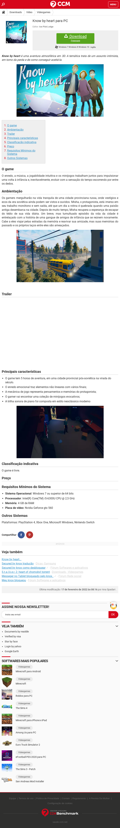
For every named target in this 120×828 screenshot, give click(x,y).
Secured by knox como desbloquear (23, 567)
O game (12, 125)
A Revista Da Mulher (99, 798)
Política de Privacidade (47, 798)
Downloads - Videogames (67, 572)
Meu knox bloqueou (14, 580)
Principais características (22, 138)
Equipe (12, 798)
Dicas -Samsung (46, 563)
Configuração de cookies (60, 803)
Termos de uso (26, 798)
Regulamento (79, 798)
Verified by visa (13, 636)
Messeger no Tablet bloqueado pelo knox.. (27, 576)
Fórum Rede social (70, 576)
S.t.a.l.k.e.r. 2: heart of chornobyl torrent (26, 572)
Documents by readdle (17, 631)
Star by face (11, 641)
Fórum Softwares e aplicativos (69, 567)
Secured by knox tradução (18, 563)
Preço (10, 146)
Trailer (11, 133)
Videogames (43, 12)
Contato (66, 798)
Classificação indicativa (21, 142)
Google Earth (12, 651)
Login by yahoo (13, 646)
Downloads (16, 12)
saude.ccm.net (60, 822)
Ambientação (15, 129)
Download (75, 38)
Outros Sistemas (17, 158)
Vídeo (29, 12)
